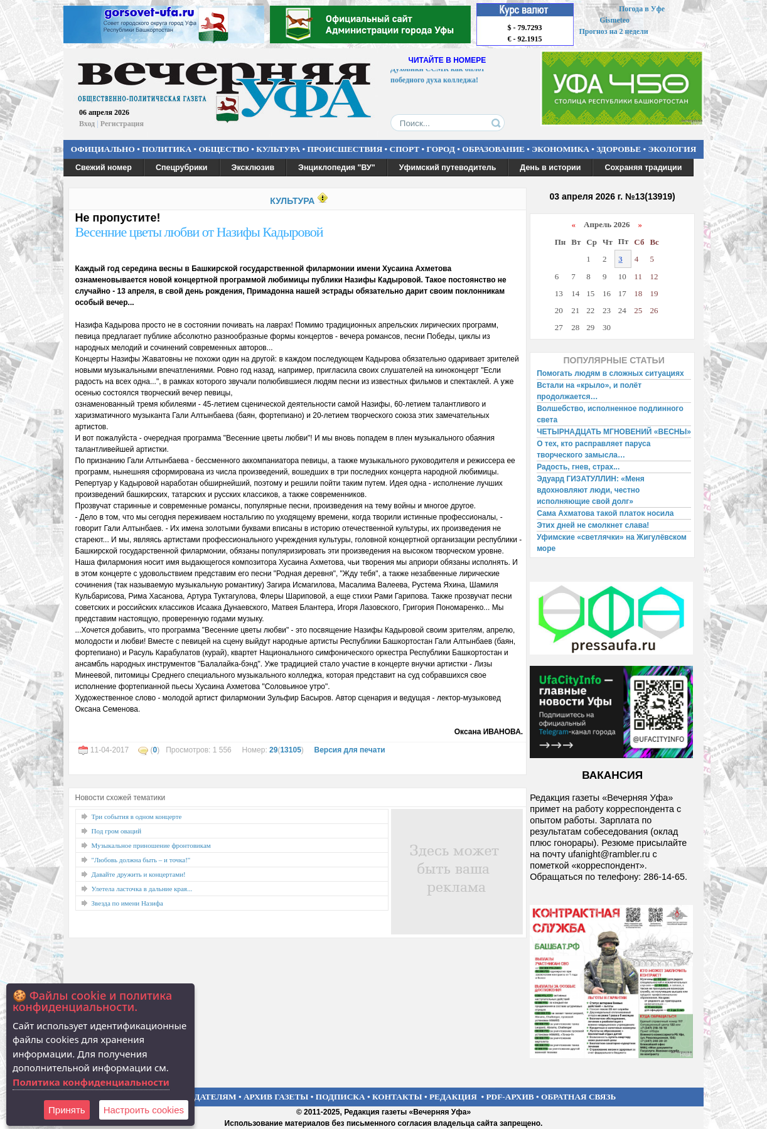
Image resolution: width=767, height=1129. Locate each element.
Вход (87, 123)
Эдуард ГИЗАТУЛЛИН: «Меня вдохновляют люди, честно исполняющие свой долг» (591, 490)
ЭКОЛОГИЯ (672, 149)
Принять (66, 1110)
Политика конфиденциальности (91, 1082)
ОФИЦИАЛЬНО (103, 149)
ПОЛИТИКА (166, 149)
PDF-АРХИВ (510, 1096)
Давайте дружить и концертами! (139, 874)
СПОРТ (405, 149)
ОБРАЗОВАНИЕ (493, 149)
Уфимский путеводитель (447, 167)
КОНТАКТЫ (397, 1096)
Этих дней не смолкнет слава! (593, 525)
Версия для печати (349, 750)
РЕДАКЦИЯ (453, 1096)
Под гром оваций (117, 831)
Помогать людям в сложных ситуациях (610, 373)
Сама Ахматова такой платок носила (605, 513)
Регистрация (122, 123)
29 (273, 750)
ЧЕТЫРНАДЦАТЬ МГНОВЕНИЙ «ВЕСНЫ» (614, 431)
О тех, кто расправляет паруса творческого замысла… (593, 449)
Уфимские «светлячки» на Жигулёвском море (612, 543)
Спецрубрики (182, 167)
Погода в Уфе (642, 8)
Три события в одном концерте (137, 816)
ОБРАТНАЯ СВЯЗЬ (578, 1096)
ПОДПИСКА (340, 1096)
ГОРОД (441, 149)
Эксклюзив (253, 167)
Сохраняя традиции (643, 167)
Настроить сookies (144, 1110)
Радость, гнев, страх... (578, 467)
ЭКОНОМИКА (560, 149)
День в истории (550, 167)
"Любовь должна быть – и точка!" (141, 860)
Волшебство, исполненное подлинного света (610, 414)
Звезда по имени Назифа (128, 903)
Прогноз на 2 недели (613, 31)
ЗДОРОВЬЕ (618, 149)
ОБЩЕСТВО (223, 149)
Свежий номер (103, 167)
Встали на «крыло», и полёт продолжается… (589, 391)
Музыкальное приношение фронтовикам (151, 845)
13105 (290, 750)
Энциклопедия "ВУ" (336, 167)
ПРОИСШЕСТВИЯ (345, 149)
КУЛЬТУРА (278, 149)
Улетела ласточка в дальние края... (142, 888)
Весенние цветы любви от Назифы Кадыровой (199, 232)
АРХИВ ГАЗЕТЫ (276, 1096)
